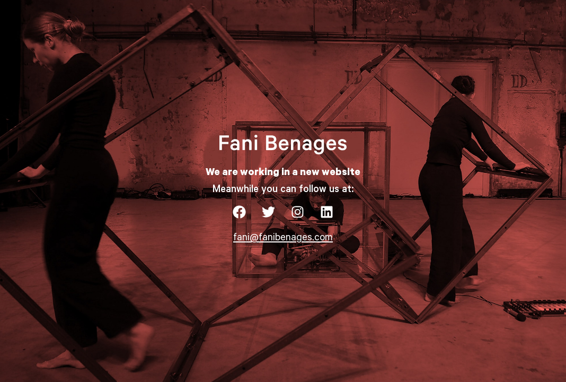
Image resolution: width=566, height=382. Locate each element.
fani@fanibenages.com (283, 238)
